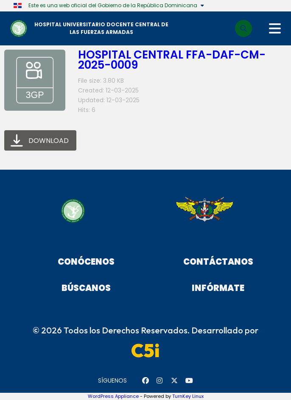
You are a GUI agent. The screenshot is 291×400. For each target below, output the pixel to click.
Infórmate (218, 288)
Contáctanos (218, 262)
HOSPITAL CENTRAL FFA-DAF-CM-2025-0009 (172, 60)
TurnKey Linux (188, 396)
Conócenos (86, 262)
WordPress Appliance (113, 396)
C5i (145, 350)
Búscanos (86, 288)
